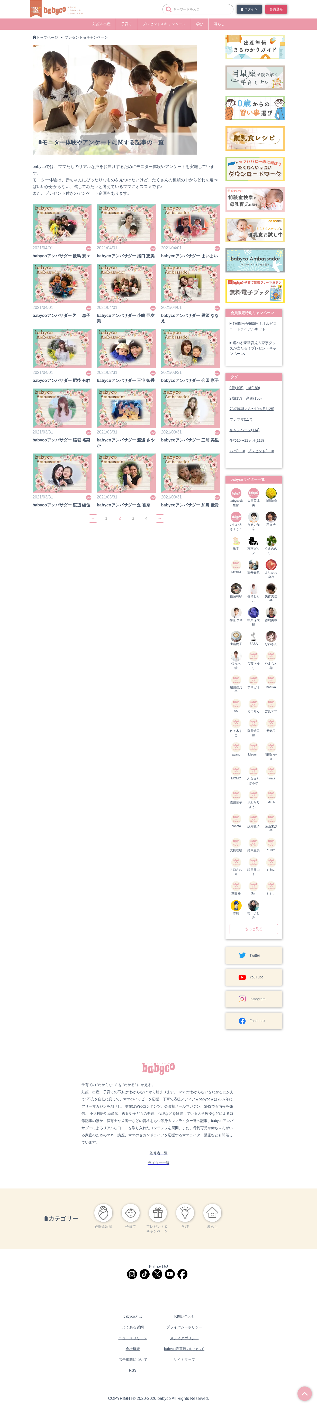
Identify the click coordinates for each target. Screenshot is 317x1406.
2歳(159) (236, 398)
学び (199, 24)
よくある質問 (133, 1327)
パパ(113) (237, 451)
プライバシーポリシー (184, 1327)
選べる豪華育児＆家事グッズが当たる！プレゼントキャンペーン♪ (253, 348)
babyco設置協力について (184, 1349)
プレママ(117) (241, 419)
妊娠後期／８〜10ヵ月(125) (252, 409)
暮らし (219, 24)
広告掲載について (133, 1359)
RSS (133, 1370)
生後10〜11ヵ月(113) (247, 440)
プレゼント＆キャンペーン (164, 24)
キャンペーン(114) (245, 430)
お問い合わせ (184, 1316)
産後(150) (254, 398)
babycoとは (132, 1316)
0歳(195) (236, 388)
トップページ (47, 37)
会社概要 (133, 1349)
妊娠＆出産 (102, 24)
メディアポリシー (184, 1338)
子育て (126, 24)
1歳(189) (253, 388)
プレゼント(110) (261, 451)
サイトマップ (184, 1359)
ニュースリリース (133, 1338)
